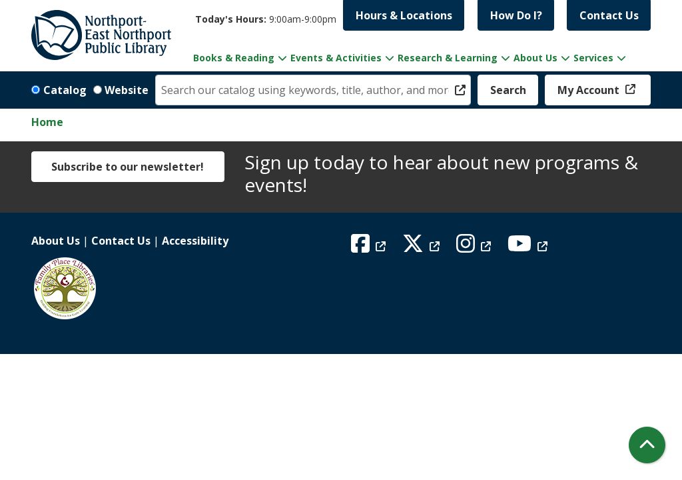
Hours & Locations (404, 15)
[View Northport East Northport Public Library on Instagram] (475, 247)
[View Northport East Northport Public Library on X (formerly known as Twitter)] (422, 247)
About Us (55, 240)
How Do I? (516, 15)
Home (47, 122)
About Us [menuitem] (535, 57)
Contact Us (609, 15)
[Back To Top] (647, 445)
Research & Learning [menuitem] (448, 57)
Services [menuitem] (593, 57)
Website (127, 90)
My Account (589, 90)
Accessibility (195, 240)
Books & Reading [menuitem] (233, 57)
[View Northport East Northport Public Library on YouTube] (529, 247)
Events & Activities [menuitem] (336, 57)
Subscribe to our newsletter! (127, 166)
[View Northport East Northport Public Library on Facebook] (370, 247)
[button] (265, 19)
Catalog (65, 90)
